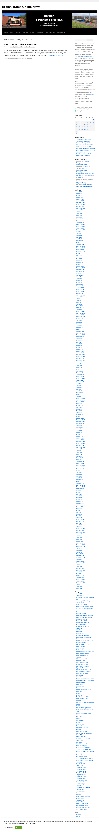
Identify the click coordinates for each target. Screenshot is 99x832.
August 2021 (79, 297)
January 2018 (80, 374)
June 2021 (79, 300)
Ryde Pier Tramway (81, 731)
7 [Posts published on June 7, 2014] (90, 122)
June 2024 (79, 235)
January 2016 (80, 418)
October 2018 (80, 358)
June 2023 (79, 257)
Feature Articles (80, 650)
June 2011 (79, 514)
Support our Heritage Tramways (84, 760)
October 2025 (80, 206)
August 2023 (79, 253)
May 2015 (79, 432)
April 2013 (79, 478)
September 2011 (80, 508)
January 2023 (80, 266)
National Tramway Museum (16, 58)
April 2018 (79, 369)
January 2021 (80, 309)
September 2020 (80, 316)
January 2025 (80, 222)
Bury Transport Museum (82, 626)
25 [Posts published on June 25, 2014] (82, 129)
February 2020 (80, 329)
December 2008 (80, 543)
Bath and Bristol (80, 612)
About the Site (61, 32)
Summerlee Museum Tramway (84, 758)
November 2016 (80, 400)
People (78, 722)
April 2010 (79, 526)
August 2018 (79, 362)
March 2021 (79, 306)
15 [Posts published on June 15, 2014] (93, 124)
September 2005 (80, 570)
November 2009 (80, 528)
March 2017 (79, 393)
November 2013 (80, 465)
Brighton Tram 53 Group (82, 621)
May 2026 (79, 193)
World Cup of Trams (81, 809)
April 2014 (79, 456)
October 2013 (80, 467)
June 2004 (79, 586)
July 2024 (79, 233)
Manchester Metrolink (82, 697)
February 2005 (80, 575)
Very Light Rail (80, 800)
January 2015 (80, 440)
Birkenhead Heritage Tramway (84, 615)
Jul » (93, 134)
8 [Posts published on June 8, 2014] (93, 122)
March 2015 (79, 436)
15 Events (79, 593)
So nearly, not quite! (81, 746)
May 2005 (79, 574)
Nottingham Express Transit (83, 713)
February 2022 (80, 286)
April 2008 (79, 552)
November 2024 (80, 226)
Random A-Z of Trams (82, 727)
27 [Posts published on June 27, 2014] (87, 129)
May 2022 (79, 280)
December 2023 (80, 246)
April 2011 (79, 517)
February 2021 (80, 307)
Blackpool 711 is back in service (20, 44)
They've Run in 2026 (81, 780)
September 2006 (80, 563)
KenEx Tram (79, 675)
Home (6, 32)
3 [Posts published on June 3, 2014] (79, 122)
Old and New (79, 717)
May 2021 (79, 302)
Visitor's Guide (80, 802)
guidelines (91, 94)
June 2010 (79, 525)
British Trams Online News (21, 6)
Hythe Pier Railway (81, 668)
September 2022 (80, 273)
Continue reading (56, 55)
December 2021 (80, 289)
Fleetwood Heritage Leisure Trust (85, 651)
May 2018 (79, 367)
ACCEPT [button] (18, 827)
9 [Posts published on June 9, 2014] (76, 124)
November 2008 (80, 545)
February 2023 (80, 264)
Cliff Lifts (78, 630)
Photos (32, 32)
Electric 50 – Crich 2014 (82, 644)
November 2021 (80, 291)
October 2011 (80, 507)
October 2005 (80, 568)
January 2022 (80, 288)
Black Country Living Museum (84, 617)
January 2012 (80, 503)
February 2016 (80, 416)
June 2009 (79, 537)
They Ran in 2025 (81, 778)
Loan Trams (79, 684)
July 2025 (79, 212)
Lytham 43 (79, 695)
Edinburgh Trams (81, 642)
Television (79, 762)
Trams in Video (80, 789)
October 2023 (80, 250)
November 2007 (80, 555)
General (78, 657)
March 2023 (79, 262)
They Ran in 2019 (81, 767)
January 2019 (80, 353)
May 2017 (79, 389)
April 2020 (79, 326)
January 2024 (80, 244)
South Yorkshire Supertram (83, 747)
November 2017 (80, 378)
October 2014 (80, 445)
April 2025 (79, 217)
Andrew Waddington (29, 47)
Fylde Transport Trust (82, 655)
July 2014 (79, 450)
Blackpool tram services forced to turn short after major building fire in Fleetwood (85, 175)
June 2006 (79, 566)
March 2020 (79, 327)
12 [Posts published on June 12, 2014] (84, 124)
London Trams (80, 688)
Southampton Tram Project (83, 749)
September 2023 (80, 251)
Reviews (78, 729)
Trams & (78, 785)
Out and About (80, 720)
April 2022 (79, 282)
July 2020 (79, 320)
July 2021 (79, 298)
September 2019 (80, 338)
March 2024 (79, 240)
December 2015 (80, 420)
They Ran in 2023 (81, 774)
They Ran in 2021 (81, 771)
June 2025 (79, 213)
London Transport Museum (83, 689)
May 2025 (79, 215)
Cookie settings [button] (8, 827)
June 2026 (79, 192)
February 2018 (80, 373)
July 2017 (79, 385)
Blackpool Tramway (81, 619)
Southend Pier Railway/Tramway (85, 751)
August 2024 (79, 231)
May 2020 (79, 324)
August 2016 (79, 405)
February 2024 (80, 242)
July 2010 (79, 523)
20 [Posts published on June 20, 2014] (87, 127)
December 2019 (80, 333)
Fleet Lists (25, 32)
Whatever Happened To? (83, 807)
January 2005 (80, 577)
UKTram (78, 794)
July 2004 (79, 584)
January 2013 (80, 483)
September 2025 (80, 208)
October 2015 (80, 423)
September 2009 (80, 532)
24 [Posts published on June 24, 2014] (79, 129)
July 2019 (79, 342)
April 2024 (79, 239)
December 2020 (80, 311)
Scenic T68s (79, 735)
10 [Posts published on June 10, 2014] (79, 124)
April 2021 (79, 304)
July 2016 (79, 407)
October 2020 (80, 315)
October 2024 (80, 228)
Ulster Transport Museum (83, 796)
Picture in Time (80, 724)
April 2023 (79, 260)
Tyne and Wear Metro (82, 793)
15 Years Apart (80, 595)
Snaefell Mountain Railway (83, 744)
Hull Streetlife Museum (82, 666)
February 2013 (80, 481)
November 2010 (80, 519)
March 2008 (79, 554)
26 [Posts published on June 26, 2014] (84, 129)
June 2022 (79, 278)
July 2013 (79, 472)
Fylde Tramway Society (82, 653)
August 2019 (79, 340)
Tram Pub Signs (80, 784)
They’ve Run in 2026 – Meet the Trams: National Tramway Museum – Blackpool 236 (85, 141)
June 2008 (79, 550)
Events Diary (39, 32)
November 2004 (80, 579)
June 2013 (79, 474)
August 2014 (79, 449)
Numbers (78, 715)
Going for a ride (80, 660)
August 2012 (79, 492)
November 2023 (80, 248)
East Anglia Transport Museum (84, 641)
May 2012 (79, 498)
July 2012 (79, 494)
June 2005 (79, 572)
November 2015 (80, 421)
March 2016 (79, 414)
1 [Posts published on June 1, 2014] (93, 119)
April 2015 (79, 434)
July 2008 (79, 548)
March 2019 (79, 349)
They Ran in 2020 (81, 769)
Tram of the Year (50, 32)
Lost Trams (79, 691)
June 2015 (79, 431)
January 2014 (80, 461)
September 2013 (80, 469)
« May (76, 134)
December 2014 (80, 441)
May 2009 (79, 539)
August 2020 (79, 318)
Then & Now (79, 765)
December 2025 (80, 202)
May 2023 (79, 259)
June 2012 (79, 496)
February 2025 (80, 221)
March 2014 (79, 458)
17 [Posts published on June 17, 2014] (79, 127)
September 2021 (80, 295)
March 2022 (79, 284)
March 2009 (79, 541)
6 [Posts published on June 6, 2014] (87, 122)
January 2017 (80, 396)
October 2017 (80, 380)
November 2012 (80, 487)
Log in (78, 816)
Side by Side (79, 740)
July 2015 (79, 429)
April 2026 (79, 195)
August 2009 (79, 534)
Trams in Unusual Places (83, 787)
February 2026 (80, 199)
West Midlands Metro (82, 805)
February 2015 (80, 438)
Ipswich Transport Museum (83, 669)
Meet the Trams (80, 700)
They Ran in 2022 (81, 773)
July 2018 (79, 364)
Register (78, 814)
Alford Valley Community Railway (85, 606)
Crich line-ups (80, 633)
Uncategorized (80, 798)
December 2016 (80, 398)
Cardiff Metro (79, 628)
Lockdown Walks (80, 686)
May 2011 (79, 516)
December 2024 (80, 224)
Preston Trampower (81, 726)
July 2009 (79, 536)
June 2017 (79, 387)
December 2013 (80, 463)
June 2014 (79, 452)
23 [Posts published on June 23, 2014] (76, 129)
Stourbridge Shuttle (81, 756)
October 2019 (80, 336)
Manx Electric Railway (82, 698)
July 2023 (79, 255)
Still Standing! (80, 753)
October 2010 (80, 521)
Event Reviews (80, 648)
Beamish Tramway (81, 613)
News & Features (15, 32)
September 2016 (80, 403)
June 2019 (79, 344)
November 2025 (80, 204)
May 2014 (79, 454)
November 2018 (80, 356)
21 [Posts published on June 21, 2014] (90, 127)
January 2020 (80, 331)
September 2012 (80, 490)
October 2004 (80, 581)
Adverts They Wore (81, 604)
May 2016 (79, 411)
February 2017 (80, 394)
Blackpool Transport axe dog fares (85, 148)
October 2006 (80, 561)
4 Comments (28, 58)
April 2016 (79, 412)
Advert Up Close (80, 603)
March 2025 (79, 219)
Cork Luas (79, 631)
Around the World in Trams (83, 610)
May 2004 (79, 588)
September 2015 (80, 425)
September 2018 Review (83, 738)
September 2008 (80, 546)
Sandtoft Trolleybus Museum (84, 733)
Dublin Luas (79, 639)
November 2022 (80, 269)
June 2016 (79, 409)
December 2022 (80, 268)
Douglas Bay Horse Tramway (84, 637)
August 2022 (79, 275)
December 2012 (80, 485)
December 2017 (80, 376)
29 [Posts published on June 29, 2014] (93, 129)
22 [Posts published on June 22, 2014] (93, 127)
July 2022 (79, 277)
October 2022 (80, 271)
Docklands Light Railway (83, 635)
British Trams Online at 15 (83, 622)
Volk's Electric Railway (82, 803)
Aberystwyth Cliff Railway (83, 601)
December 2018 (80, 355)
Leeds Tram (79, 677)
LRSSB (78, 693)
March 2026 (79, 197)
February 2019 (80, 351)
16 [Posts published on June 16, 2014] (76, 127)
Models (78, 706)
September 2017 (80, 382)
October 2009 (80, 530)
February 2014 (80, 460)
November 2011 (80, 505)
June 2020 (79, 322)
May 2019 (79, 345)
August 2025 (79, 210)
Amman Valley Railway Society (84, 608)
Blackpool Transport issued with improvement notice (83, 162)
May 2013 (79, 476)
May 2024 (79, 237)
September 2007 (80, 557)
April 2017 (79, 391)
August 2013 (79, 470)
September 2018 (80, 360)
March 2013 (79, 479)
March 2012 (79, 501)
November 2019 (80, 335)
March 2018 (79, 371)
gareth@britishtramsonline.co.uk (83, 56)
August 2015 (79, 427)
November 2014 (80, 443)
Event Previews (80, 646)
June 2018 (79, 365)
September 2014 (80, 447)
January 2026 (80, 201)
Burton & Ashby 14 (81, 624)
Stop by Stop (79, 755)
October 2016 (80, 402)
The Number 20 (80, 764)
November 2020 (80, 313)
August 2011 (79, 510)
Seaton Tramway (80, 736)
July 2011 (79, 512)
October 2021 (80, 293)
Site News (79, 742)
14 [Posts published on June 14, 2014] (90, 124)
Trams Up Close (80, 791)
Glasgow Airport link (81, 659)
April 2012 (79, 499)
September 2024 (80, 230)
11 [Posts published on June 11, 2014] (82, 124)
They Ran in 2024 (81, 776)
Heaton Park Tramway (82, 664)
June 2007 (79, 559)
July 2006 (79, 564)
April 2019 (79, 347)
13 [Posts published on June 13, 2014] (87, 124)
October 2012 (80, 488)
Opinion (78, 718)
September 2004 (80, 583)
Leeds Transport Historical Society (85, 679)
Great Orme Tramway (82, 662)
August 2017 (79, 383)
